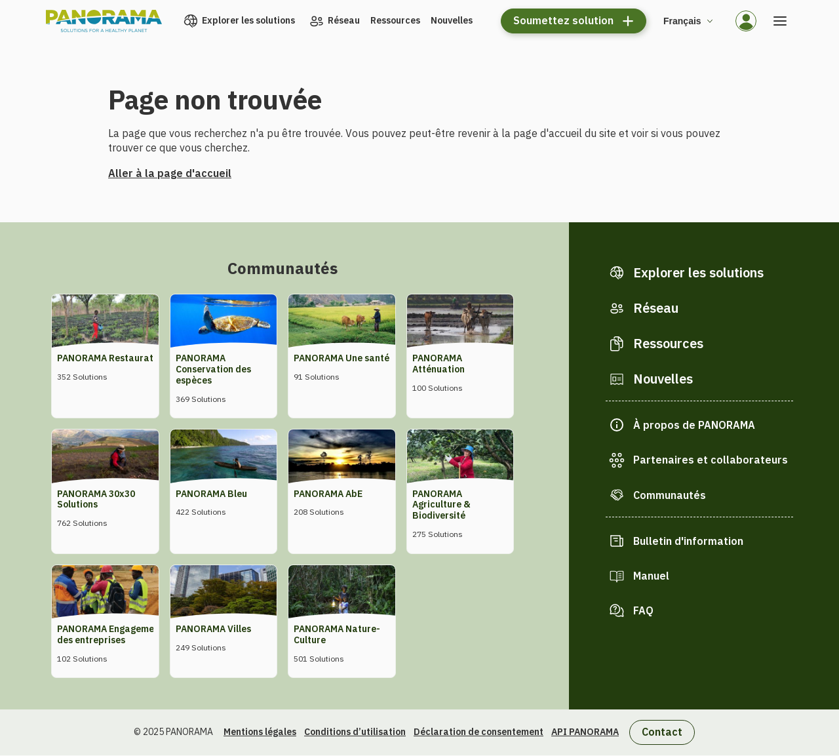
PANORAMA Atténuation (438, 363)
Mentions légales (260, 732)
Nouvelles (452, 20)
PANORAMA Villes (213, 629)
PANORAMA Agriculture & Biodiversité (441, 505)
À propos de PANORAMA (694, 424)
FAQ (643, 610)
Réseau (344, 20)
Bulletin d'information (688, 540)
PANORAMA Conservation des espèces (213, 369)
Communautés (669, 495)
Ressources (395, 20)
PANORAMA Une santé (341, 358)
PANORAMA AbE (328, 494)
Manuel (651, 575)
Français (682, 21)
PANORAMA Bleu (211, 494)
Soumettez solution (563, 20)
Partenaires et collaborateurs (710, 459)
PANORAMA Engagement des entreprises (110, 634)
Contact (662, 731)
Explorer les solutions (248, 20)
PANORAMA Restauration (111, 358)
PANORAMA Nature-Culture (337, 634)
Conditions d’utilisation (355, 732)
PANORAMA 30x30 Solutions (96, 499)
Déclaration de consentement (478, 732)
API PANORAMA (585, 732)
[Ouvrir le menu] (780, 21)
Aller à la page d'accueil (169, 173)
